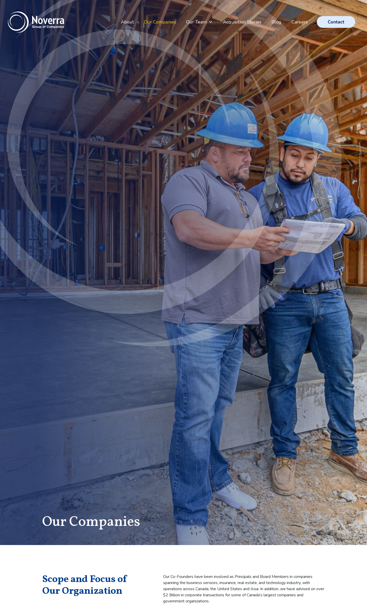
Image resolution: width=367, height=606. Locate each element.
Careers (300, 22)
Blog (276, 22)
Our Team (199, 22)
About (127, 22)
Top (349, 560)
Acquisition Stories (242, 22)
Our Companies (160, 22)
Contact (336, 22)
